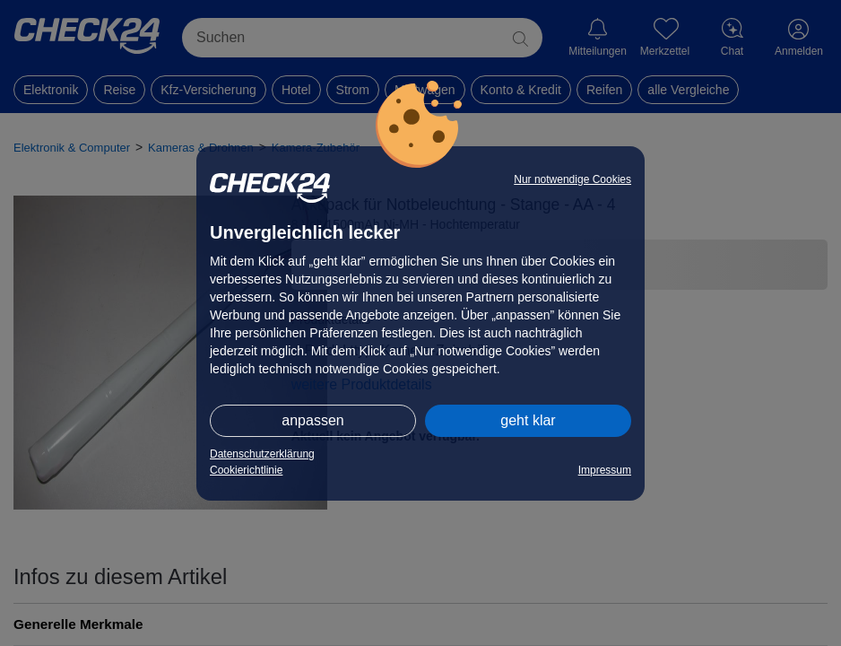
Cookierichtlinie (246, 470)
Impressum (604, 470)
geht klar (527, 420)
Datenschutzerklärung (262, 454)
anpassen (312, 420)
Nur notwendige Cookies (572, 179)
